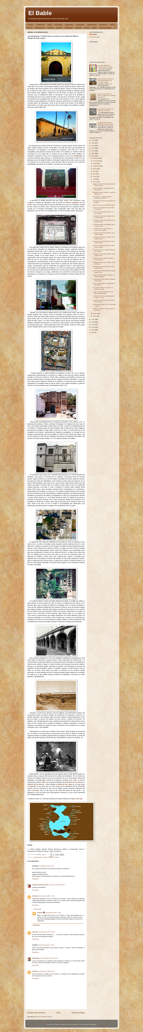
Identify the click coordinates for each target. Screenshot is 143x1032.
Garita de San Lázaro (65, 784)
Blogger (94, 1024)
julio (94, 171)
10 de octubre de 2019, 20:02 (49, 958)
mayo (95, 176)
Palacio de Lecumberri (75, 782)
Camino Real (91, 24)
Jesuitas (50, 28)
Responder (35, 879)
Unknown (35, 896)
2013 (93, 319)
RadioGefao (36, 958)
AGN (43, 782)
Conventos (103, 24)
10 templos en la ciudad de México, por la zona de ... (103, 258)
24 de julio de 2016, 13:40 (53, 912)
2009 (93, 330)
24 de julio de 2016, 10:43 (46, 896)
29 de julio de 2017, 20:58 (46, 945)
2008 (93, 332)
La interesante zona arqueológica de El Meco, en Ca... (103, 296)
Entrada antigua (78, 1013)
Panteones (68, 28)
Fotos (50, 24)
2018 (93, 145)
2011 (93, 324)
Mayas (94, 28)
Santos (112, 24)
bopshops (75, 1024)
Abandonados (38, 857)
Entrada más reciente (36, 1013)
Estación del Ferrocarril (35, 784)
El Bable (40, 13)
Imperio (59, 28)
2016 (93, 151)
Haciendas (58, 24)
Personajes (80, 24)
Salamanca (69, 24)
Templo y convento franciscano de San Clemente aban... (103, 292)
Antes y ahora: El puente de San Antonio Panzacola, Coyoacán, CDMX (106, 80)
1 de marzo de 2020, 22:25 (47, 971)
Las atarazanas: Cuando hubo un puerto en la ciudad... (103, 229)
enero (95, 316)
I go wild (35, 790)
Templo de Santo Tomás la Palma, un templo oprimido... (104, 275)
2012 (93, 322)
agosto (95, 168)
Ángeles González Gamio (40, 885)
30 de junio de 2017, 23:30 (47, 932)
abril (94, 179)
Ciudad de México (48, 857)
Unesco (29, 28)
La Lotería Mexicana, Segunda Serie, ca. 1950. (105, 66)
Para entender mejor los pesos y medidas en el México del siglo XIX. (106, 95)
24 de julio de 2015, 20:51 (46, 866)
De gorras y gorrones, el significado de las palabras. (106, 123)
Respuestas (37, 909)
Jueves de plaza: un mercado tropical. (104, 205)
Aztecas (78, 28)
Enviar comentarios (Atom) (44, 1016)
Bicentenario (39, 28)
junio (94, 174)
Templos (30, 24)
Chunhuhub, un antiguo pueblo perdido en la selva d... (102, 197)
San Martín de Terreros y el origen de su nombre (106, 109)
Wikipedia (78, 156)
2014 (93, 156)
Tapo (75, 780)
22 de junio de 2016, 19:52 (57, 885)
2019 (93, 143)
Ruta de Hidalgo (105, 28)
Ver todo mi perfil (94, 37)
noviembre (96, 161)
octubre (95, 163)
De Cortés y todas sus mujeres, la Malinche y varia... (103, 288)
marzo (95, 181)
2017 (93, 148)
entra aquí (79, 798)
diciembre (96, 158)
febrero (95, 313)
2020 (93, 140)
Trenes (86, 28)
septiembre (96, 166)
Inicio (58, 1013)
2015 (93, 153)
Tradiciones (40, 24)
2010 (93, 327)
